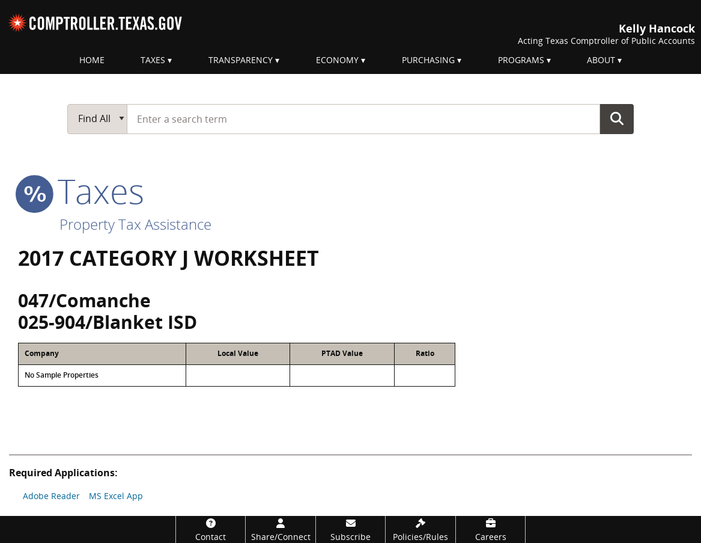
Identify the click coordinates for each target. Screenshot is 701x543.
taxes (81, 190)
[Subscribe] (351, 529)
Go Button (617, 118)
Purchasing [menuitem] (428, 60)
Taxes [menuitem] (153, 60)
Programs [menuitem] (521, 60)
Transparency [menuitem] (240, 60)
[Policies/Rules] (420, 529)
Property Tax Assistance (135, 224)
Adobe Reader (51, 496)
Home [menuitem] (92, 60)
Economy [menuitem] (337, 60)
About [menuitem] (601, 60)
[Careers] (491, 529)
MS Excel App (116, 496)
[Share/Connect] (280, 529)
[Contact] (211, 529)
